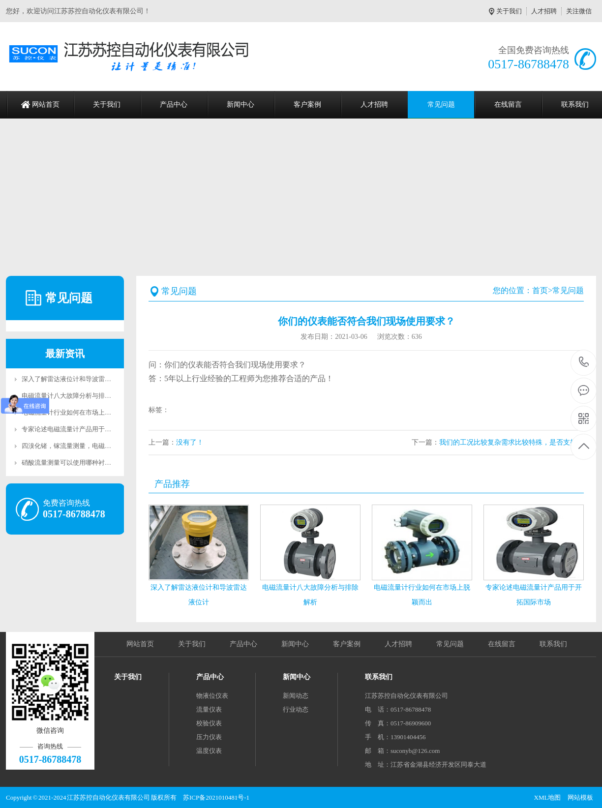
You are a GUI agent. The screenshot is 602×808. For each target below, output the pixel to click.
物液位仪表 (212, 695)
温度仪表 (209, 750)
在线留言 (508, 104)
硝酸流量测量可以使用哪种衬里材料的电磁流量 (89, 462)
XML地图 (547, 797)
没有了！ (190, 442)
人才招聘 (544, 11)
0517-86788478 (584, 363)
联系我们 (553, 644)
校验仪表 (209, 723)
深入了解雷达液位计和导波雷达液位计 (76, 379)
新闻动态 (295, 695)
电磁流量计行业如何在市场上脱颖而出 (76, 412)
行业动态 (295, 709)
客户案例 (307, 104)
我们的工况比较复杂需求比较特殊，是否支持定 (511, 442)
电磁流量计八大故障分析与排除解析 (73, 395)
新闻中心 (240, 104)
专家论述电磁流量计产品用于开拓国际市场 (82, 429)
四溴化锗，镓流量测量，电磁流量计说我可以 (86, 445)
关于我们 (509, 11)
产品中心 (173, 104)
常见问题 (441, 104)
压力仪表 (209, 737)
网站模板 (580, 797)
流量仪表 (209, 709)
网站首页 (46, 104)
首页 (540, 290)
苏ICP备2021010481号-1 (216, 797)
